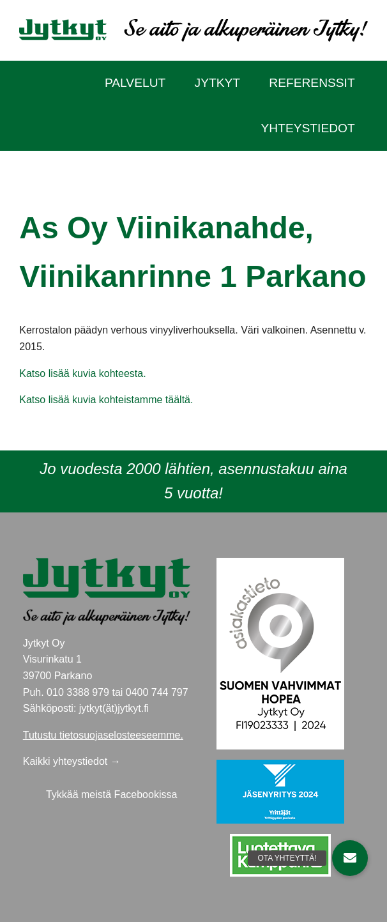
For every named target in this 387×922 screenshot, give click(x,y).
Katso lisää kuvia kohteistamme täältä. (106, 399)
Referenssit (311, 82)
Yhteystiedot (308, 128)
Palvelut (135, 82)
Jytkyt (217, 82)
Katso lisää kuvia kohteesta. (82, 373)
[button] (350, 858)
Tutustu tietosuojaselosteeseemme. (103, 735)
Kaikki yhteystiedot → (72, 761)
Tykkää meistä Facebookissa (111, 794)
